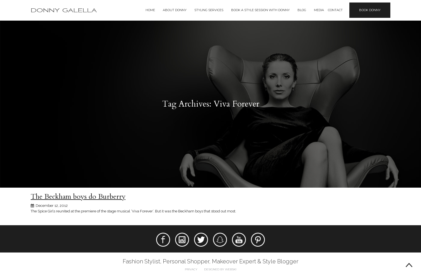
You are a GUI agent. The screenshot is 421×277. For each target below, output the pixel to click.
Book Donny (370, 10)
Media (319, 10)
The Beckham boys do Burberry (78, 196)
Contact (335, 10)
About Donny (175, 10)
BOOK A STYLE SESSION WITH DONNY (260, 10)
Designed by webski (220, 269)
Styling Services (208, 10)
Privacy (191, 269)
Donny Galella (64, 10)
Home (150, 10)
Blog (301, 10)
